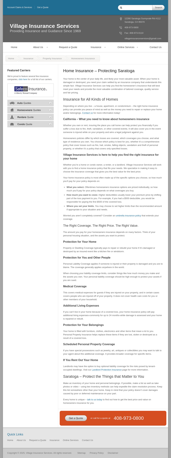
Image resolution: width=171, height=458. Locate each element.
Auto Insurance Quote (30, 103)
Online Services (125, 47)
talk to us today (94, 399)
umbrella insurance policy (128, 215)
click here (23, 79)
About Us (38, 47)
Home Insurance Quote (30, 110)
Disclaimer (113, 453)
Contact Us (156, 47)
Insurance (96, 47)
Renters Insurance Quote (30, 117)
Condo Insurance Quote (30, 124)
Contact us (87, 113)
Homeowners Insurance (83, 58)
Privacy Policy (97, 453)
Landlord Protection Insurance (107, 369)
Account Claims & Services (19, 7)
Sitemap (81, 453)
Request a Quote (68, 47)
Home (14, 47)
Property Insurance (52, 58)
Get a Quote (42, 7)
